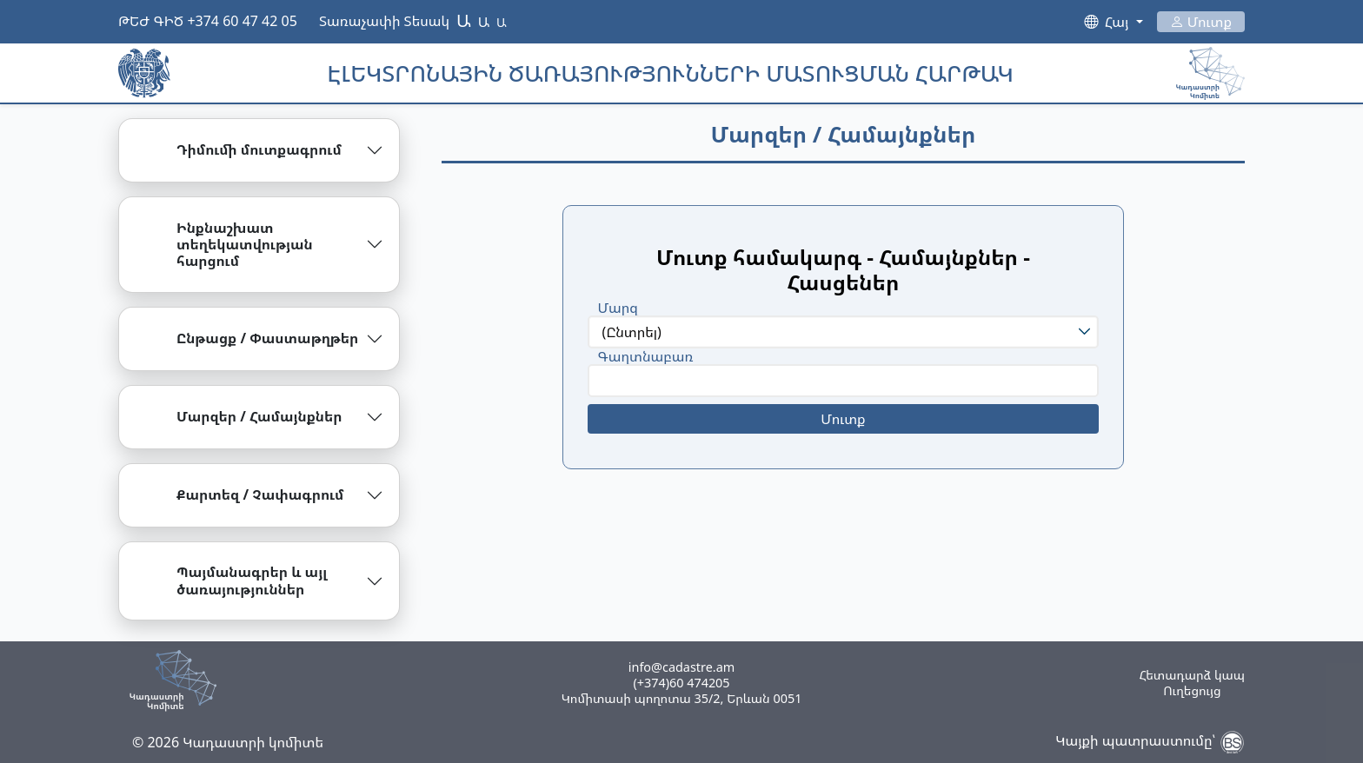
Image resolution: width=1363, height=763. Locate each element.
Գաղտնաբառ (646, 356)
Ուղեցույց (1191, 691)
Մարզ (618, 307)
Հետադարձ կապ (1192, 675)
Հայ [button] (1118, 22)
